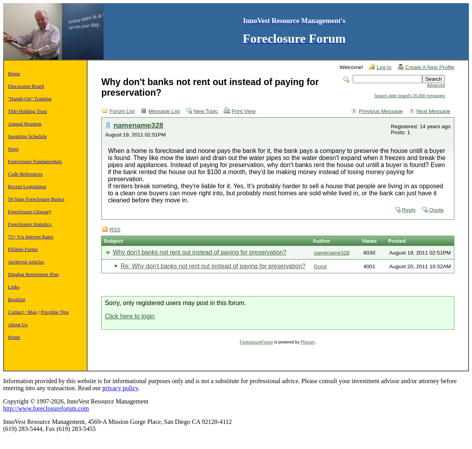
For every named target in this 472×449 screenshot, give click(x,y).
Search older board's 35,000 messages (409, 96)
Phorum (308, 342)
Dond (320, 266)
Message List (164, 111)
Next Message (433, 111)
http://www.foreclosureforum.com (46, 408)
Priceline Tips (55, 312)
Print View (243, 111)
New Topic (205, 111)
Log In (384, 67)
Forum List (122, 111)
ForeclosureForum (256, 342)
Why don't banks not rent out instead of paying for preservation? (199, 252)
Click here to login (130, 316)
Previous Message (381, 111)
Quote (436, 210)
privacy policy (120, 388)
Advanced (436, 85)
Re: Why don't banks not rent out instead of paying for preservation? (212, 266)
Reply (409, 210)
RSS (114, 230)
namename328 (138, 125)
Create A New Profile (429, 67)
